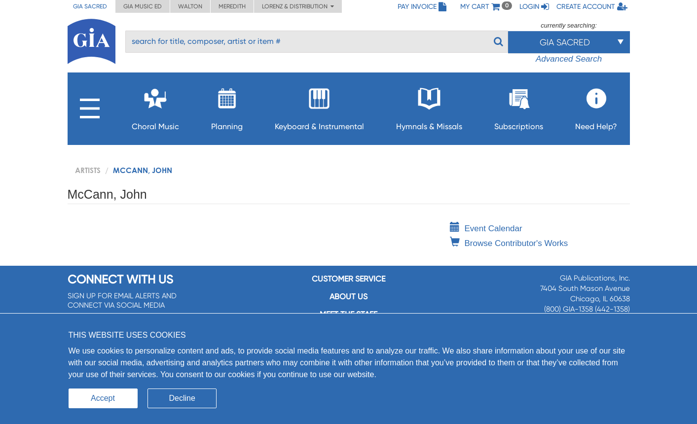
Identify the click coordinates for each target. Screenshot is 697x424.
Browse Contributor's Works (509, 243)
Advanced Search (569, 59)
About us (348, 296)
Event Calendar (486, 228)
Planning (227, 106)
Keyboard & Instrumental (319, 106)
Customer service (348, 278)
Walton (190, 6)
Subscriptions (518, 106)
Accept (103, 398)
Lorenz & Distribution (298, 6)
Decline (182, 398)
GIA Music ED (142, 6)
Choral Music (155, 106)
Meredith (232, 6)
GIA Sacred (90, 6)
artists (88, 170)
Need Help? (596, 106)
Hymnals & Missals (429, 106)
